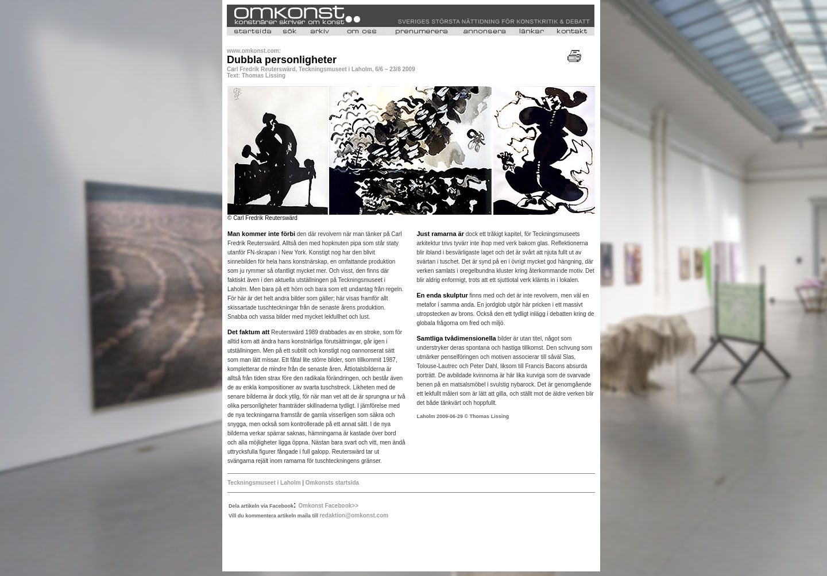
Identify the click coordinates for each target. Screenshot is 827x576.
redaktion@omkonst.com (353, 515)
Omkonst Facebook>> (328, 505)
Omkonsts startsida (332, 483)
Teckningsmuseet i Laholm (264, 483)
